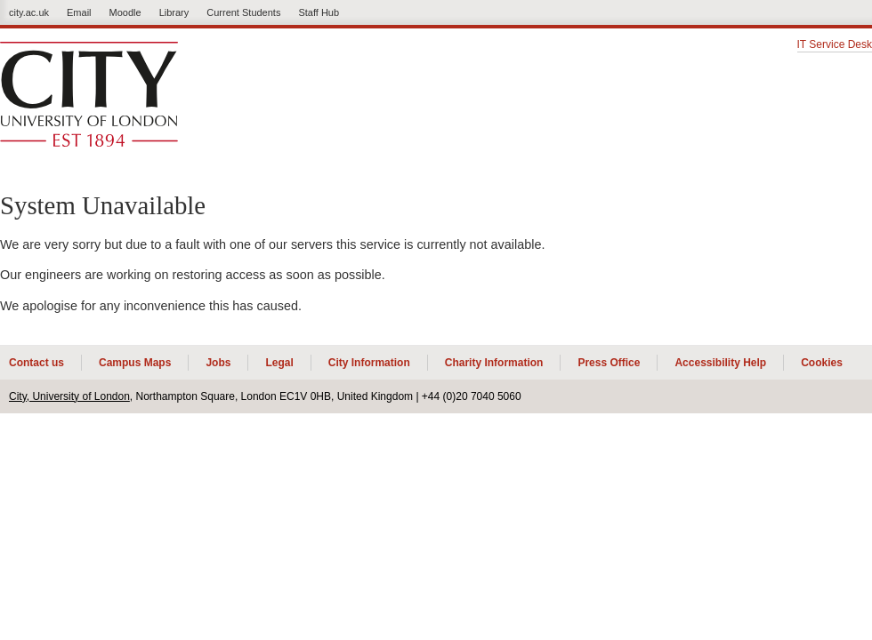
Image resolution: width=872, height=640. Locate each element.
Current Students (243, 12)
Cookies (822, 362)
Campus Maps (135, 362)
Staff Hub (318, 12)
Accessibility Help (720, 362)
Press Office (608, 362)
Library (174, 12)
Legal (279, 362)
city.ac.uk (29, 12)
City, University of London (69, 396)
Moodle (125, 12)
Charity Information (494, 362)
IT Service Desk (834, 45)
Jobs (218, 362)
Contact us (36, 362)
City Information (369, 362)
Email (79, 12)
